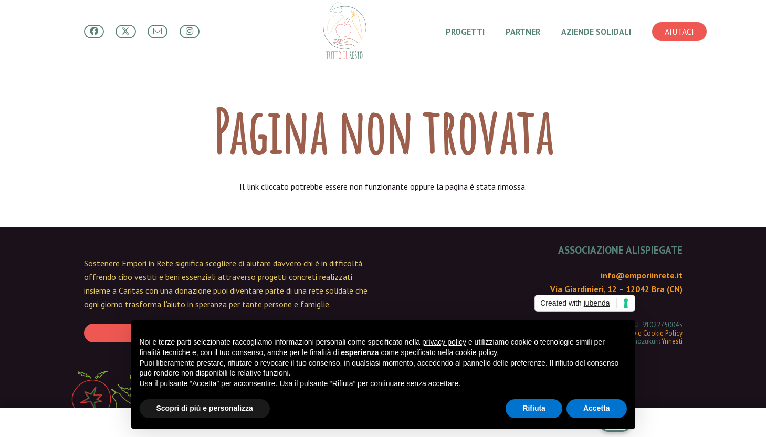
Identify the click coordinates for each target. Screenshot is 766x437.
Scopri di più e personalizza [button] (204, 408)
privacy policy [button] (444, 342)
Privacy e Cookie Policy (649, 333)
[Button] (94, 31)
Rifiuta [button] (533, 408)
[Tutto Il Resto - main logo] (344, 31)
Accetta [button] (596, 408)
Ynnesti (672, 341)
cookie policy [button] (476, 352)
